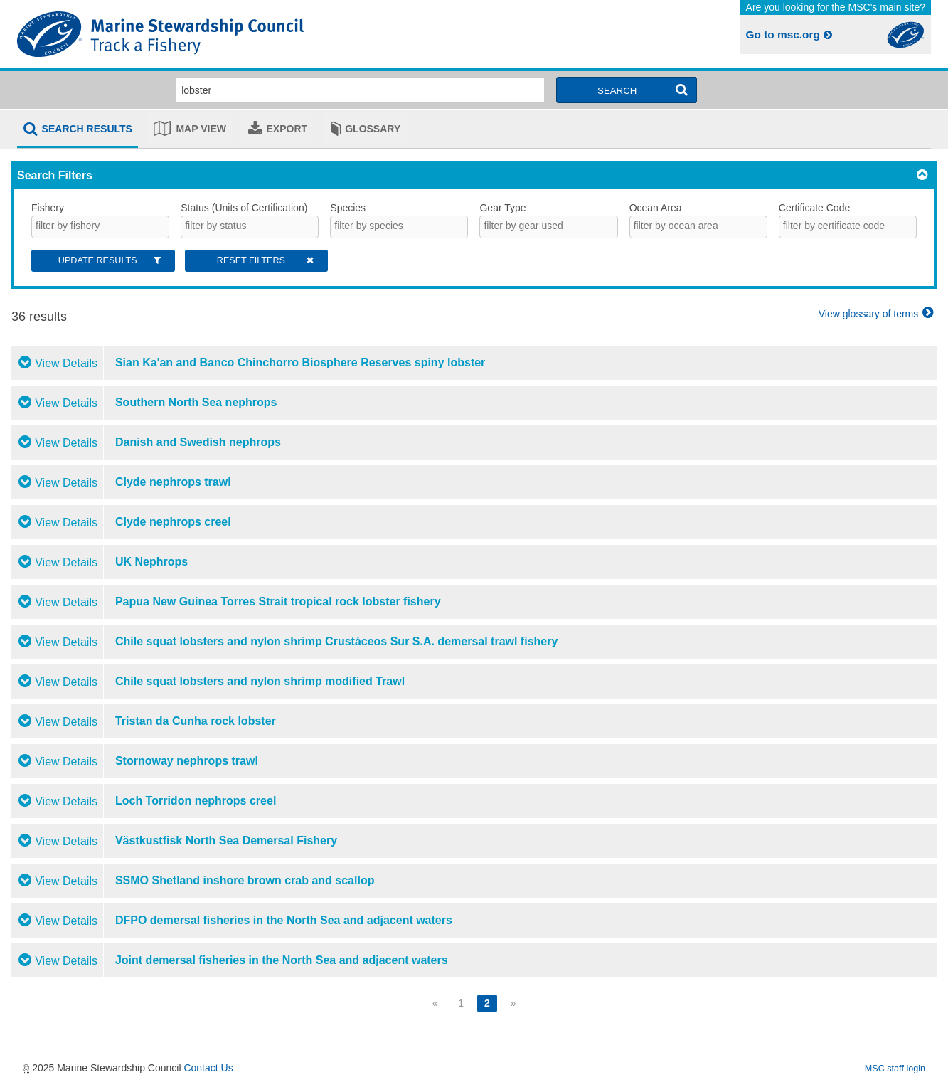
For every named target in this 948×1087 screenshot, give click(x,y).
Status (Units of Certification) (244, 207)
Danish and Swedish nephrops (198, 442)
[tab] (77, 130)
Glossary (372, 128)
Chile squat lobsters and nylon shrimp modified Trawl (260, 681)
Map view (201, 128)
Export (287, 128)
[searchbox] (98, 225)
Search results (87, 128)
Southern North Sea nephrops (196, 402)
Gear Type (502, 207)
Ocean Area (655, 207)
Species (348, 207)
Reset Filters (266, 260)
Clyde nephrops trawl (173, 482)
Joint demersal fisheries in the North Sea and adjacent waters (281, 960)
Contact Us (208, 1067)
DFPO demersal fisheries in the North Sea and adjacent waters (283, 920)
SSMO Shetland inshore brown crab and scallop (245, 880)
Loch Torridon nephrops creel (195, 801)
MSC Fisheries (243, 34)
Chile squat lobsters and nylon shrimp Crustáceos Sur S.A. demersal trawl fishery (336, 641)
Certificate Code (814, 207)
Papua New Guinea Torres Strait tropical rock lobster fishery (278, 601)
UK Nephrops (151, 562)
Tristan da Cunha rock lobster (195, 721)
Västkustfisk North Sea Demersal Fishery (226, 840)
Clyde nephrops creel (173, 522)
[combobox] (100, 227)
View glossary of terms (878, 313)
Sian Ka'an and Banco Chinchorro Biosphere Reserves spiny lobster (300, 362)
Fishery (47, 207)
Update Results (111, 260)
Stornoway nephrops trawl (186, 761)
